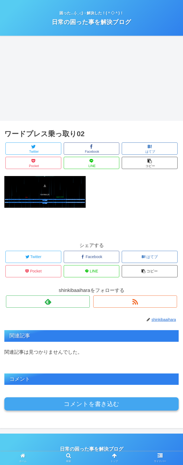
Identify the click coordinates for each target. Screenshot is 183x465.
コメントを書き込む (91, 404)
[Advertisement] (91, 80)
